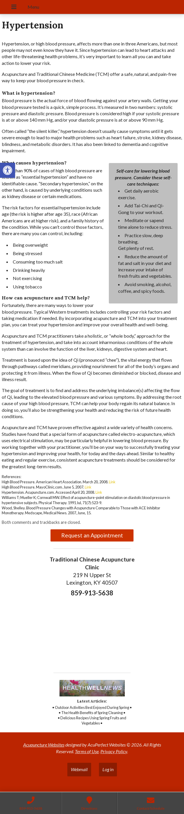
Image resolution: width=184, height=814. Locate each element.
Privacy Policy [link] (113, 751)
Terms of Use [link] (87, 751)
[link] (7, 170)
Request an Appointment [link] (92, 535)
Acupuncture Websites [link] (43, 744)
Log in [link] (107, 769)
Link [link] (112, 482)
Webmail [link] (79, 769)
